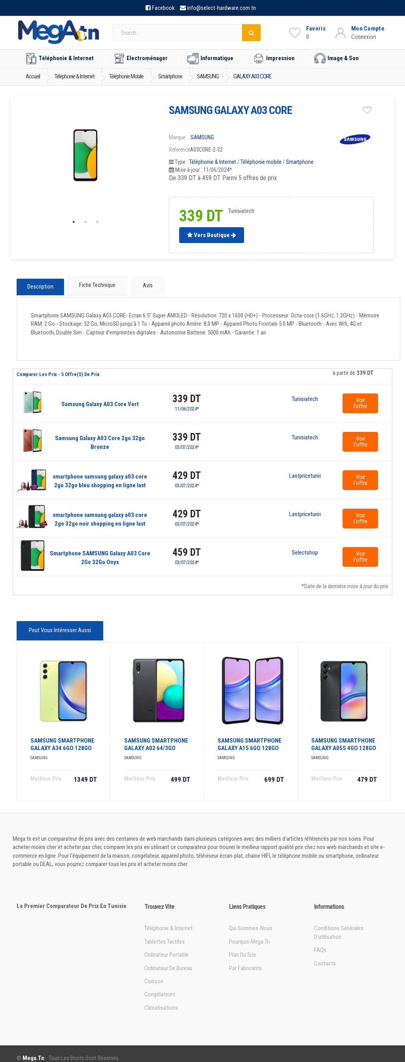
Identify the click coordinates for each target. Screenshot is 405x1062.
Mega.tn (33, 1049)
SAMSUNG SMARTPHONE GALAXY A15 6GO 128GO (250, 735)
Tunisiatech (305, 395)
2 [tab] (85, 222)
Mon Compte (367, 28)
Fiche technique (96, 284)
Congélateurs (159, 985)
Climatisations (161, 999)
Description (40, 284)
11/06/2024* (187, 404)
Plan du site (242, 946)
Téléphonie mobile (261, 162)
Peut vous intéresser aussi (58, 625)
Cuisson (153, 972)
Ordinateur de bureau (168, 959)
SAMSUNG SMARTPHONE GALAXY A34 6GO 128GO (62, 735)
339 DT (186, 394)
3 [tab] (97, 222)
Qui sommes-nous (251, 919)
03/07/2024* (187, 443)
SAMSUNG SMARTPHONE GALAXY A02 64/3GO (156, 735)
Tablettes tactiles (164, 933)
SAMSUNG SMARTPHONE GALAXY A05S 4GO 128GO (343, 735)
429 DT (186, 471)
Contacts (325, 954)
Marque (177, 137)
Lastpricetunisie (305, 472)
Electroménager (141, 58)
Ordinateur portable (166, 946)
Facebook (163, 7)
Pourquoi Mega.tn (249, 933)
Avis (145, 284)
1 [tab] (74, 222)
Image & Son (336, 58)
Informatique (210, 58)
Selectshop (305, 548)
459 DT (186, 548)
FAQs (320, 941)
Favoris (316, 28)
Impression (274, 58)
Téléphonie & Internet (60, 58)
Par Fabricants (245, 959)
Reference (179, 149)
